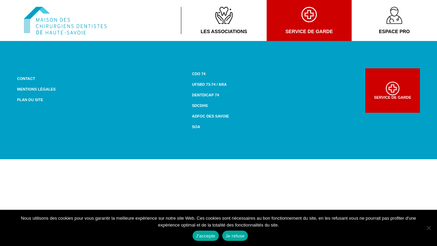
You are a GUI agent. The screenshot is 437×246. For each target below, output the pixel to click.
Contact (26, 79)
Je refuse (235, 235)
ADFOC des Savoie (210, 116)
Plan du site (30, 100)
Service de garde (309, 20)
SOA (196, 127)
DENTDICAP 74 (205, 95)
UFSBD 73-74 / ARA (209, 84)
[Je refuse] (428, 227)
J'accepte (205, 235)
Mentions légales (36, 89)
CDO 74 (199, 74)
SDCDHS (200, 106)
